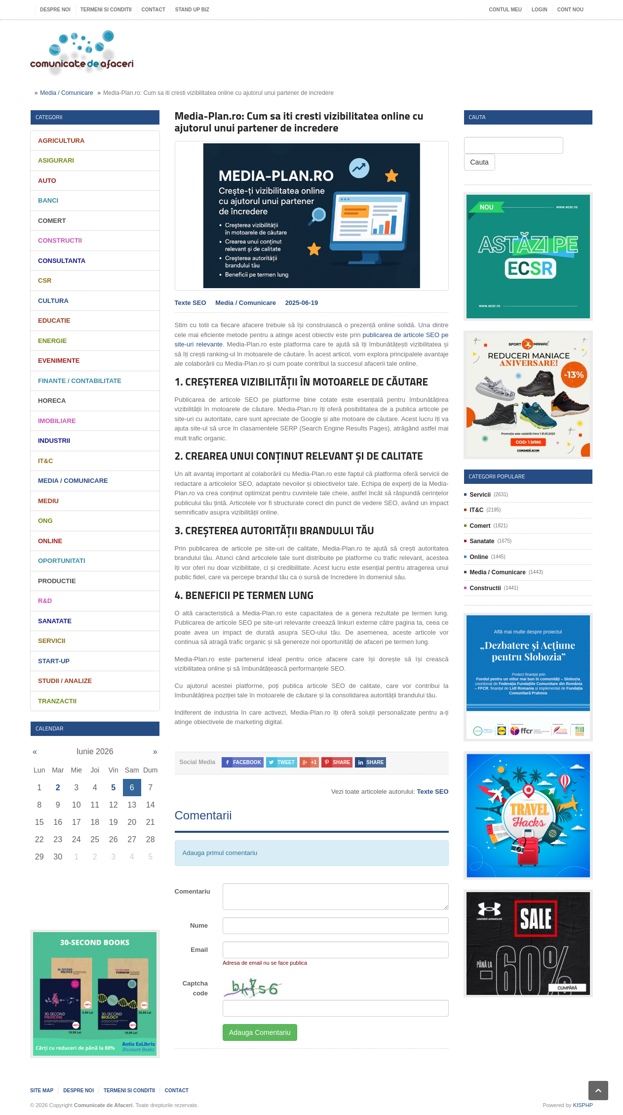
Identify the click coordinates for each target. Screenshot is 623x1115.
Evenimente (59, 360)
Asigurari (56, 160)
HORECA (52, 400)
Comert (52, 220)
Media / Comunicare (66, 92)
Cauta (479, 162)
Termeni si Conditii (106, 9)
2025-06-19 (301, 302)
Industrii (54, 440)
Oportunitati (61, 560)
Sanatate (55, 621)
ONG (45, 520)
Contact (153, 9)
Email (199, 949)
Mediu (48, 501)
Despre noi (55, 9)
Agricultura (61, 140)
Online (50, 541)
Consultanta (61, 260)
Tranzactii (57, 701)
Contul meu (505, 9)
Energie (52, 340)
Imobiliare (57, 421)
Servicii (51, 640)
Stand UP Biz (192, 9)
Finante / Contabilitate (79, 381)
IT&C (45, 461)
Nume (199, 925)
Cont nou (570, 9)
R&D (45, 600)
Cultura (53, 300)
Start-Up (54, 661)
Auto (47, 180)
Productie (57, 581)
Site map (41, 1090)
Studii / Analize (65, 681)
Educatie (54, 320)
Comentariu (192, 891)
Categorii (49, 117)
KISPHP (583, 1105)
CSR (44, 280)
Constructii (60, 240)
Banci (48, 200)
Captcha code (195, 988)
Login (539, 9)
